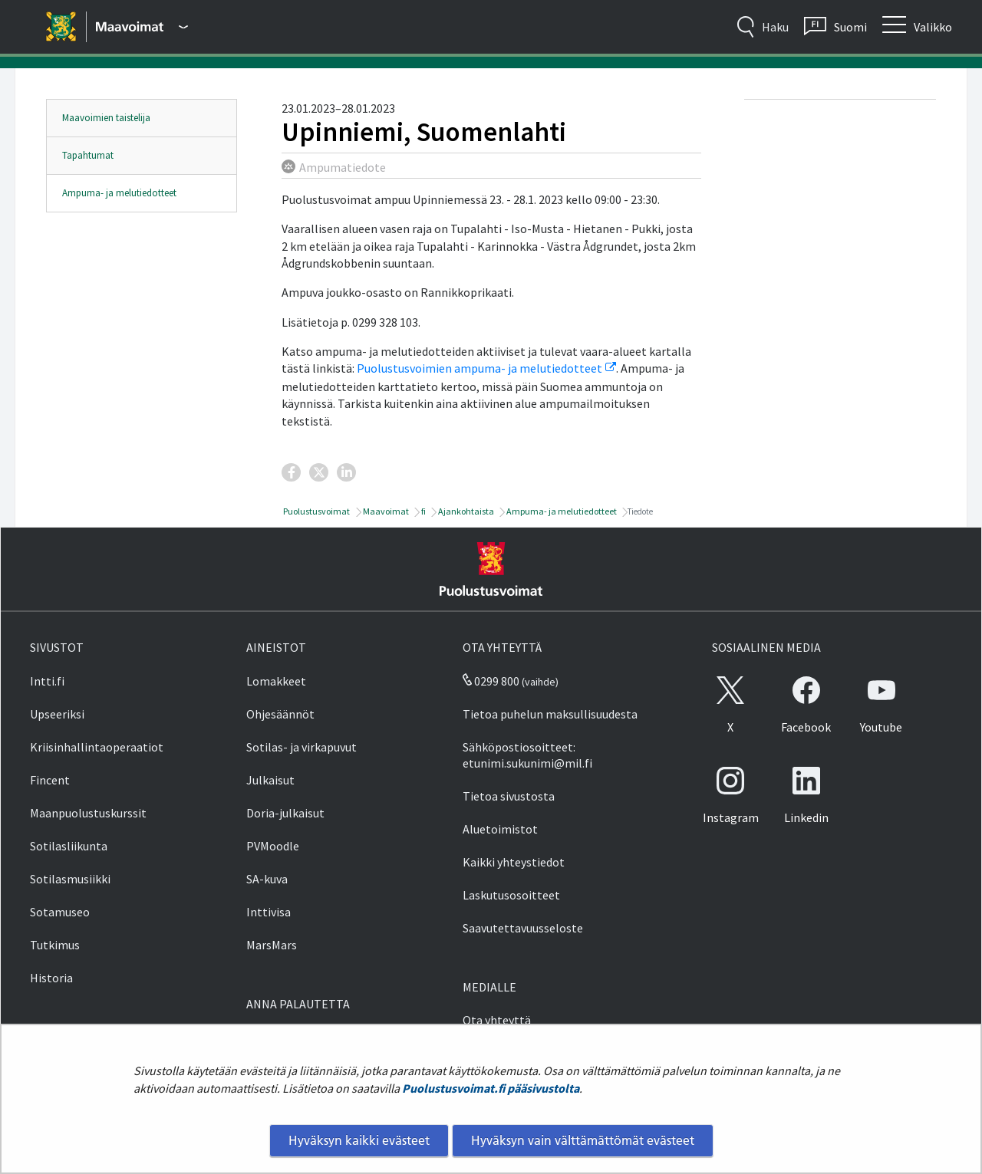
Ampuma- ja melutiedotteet (119, 192)
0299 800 (491, 681)
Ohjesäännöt (280, 714)
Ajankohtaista (465, 511)
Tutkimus (55, 944)
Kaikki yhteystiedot (514, 862)
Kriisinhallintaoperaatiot (96, 747)
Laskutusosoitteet (511, 895)
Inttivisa (268, 911)
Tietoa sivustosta (509, 796)
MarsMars (271, 944)
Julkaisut (270, 780)
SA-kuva (267, 878)
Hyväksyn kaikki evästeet (359, 1140)
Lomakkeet (276, 681)
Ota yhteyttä (497, 1020)
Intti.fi (47, 681)
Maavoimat (385, 511)
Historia (51, 977)
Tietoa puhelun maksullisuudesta (550, 714)
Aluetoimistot (500, 829)
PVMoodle (272, 845)
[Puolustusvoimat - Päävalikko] (142, 27)
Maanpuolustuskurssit (88, 812)
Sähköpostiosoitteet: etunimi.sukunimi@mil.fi (527, 755)
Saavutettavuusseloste (523, 928)
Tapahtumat (88, 155)
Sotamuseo (60, 911)
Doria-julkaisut (285, 812)
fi (423, 511)
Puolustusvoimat (316, 511)
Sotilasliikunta (68, 845)
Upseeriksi (57, 714)
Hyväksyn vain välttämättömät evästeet (582, 1140)
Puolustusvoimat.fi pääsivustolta (490, 1088)
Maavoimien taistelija (106, 117)
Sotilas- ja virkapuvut (301, 747)
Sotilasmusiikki (70, 878)
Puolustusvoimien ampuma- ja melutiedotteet (486, 368)
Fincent (50, 780)
